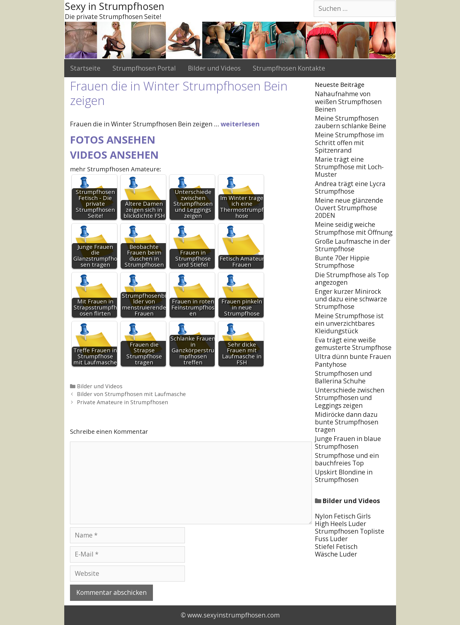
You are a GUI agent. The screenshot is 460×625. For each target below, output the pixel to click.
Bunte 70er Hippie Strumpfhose (342, 262)
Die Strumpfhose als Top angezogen (352, 279)
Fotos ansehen (112, 140)
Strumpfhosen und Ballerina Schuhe (343, 377)
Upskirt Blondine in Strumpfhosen (344, 476)
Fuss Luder (331, 539)
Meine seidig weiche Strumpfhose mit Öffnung (353, 228)
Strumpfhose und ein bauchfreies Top (347, 459)
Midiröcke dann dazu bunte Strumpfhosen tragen (346, 422)
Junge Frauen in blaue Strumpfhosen (348, 442)
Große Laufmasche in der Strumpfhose (352, 245)
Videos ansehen (114, 155)
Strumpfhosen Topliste (349, 531)
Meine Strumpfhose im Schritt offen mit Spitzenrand (349, 142)
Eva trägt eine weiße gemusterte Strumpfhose (353, 344)
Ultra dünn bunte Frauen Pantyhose (353, 360)
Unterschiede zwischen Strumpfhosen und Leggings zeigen (349, 397)
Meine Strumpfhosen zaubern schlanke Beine (350, 122)
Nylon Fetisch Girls (343, 516)
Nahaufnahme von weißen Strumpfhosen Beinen (348, 101)
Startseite (85, 68)
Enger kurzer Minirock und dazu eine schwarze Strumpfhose (351, 299)
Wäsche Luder (336, 554)
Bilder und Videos (214, 68)
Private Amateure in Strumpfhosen (122, 402)
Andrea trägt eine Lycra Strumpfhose (350, 187)
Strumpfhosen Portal (144, 68)
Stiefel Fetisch (336, 546)
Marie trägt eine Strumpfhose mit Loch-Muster (349, 167)
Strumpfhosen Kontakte (289, 68)
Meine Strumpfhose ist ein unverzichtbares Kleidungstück (349, 323)
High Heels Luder (340, 523)
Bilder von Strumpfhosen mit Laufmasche (131, 394)
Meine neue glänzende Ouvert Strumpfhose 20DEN (349, 208)
